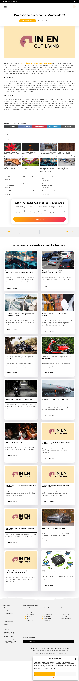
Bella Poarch (30, 607)
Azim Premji (64, 610)
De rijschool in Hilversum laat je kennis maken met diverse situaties (19, 571)
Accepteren (44, 674)
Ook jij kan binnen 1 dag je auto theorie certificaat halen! (56, 443)
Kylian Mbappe (47, 612)
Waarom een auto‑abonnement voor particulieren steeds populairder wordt (47, 169)
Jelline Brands (47, 616)
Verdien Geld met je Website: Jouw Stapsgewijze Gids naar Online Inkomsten (10, 640)
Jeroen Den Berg (31, 610)
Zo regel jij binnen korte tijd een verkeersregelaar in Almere (53, 271)
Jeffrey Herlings (48, 618)
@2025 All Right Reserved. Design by (50, 654)
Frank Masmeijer (48, 614)
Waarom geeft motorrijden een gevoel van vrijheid (20, 357)
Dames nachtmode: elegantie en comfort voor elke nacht (57, 177)
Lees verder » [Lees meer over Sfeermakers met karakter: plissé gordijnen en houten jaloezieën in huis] (45, 187)
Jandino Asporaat (65, 612)
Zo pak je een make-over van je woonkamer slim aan (12, 167)
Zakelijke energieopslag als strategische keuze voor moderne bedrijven (20, 184)
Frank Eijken (30, 618)
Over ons (6, 607)
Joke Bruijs (29, 612)
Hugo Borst (64, 616)
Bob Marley (47, 620)
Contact (6, 624)
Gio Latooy (29, 616)
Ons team (6, 610)
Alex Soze (63, 607)
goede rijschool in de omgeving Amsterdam (36, 63)
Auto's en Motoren (27, 21)
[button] (75, 658)
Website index (8, 618)
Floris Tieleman (30, 614)
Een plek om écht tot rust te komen (30, 167)
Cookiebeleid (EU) (8, 621)
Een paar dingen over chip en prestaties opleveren (19, 528)
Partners (6, 627)
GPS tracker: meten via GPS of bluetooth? (56, 571)
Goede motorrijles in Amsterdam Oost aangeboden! (55, 486)
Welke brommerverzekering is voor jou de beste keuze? (57, 357)
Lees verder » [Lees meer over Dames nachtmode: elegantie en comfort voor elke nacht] (45, 180)
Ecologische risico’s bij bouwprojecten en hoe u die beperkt (11, 154)
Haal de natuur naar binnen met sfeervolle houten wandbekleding (65, 154)
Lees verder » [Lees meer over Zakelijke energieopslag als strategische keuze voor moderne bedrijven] (8, 187)
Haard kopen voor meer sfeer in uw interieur (29, 153)
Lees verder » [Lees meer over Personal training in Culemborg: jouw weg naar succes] (45, 194)
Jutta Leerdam (65, 614)
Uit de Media (7, 629)
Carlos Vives (30, 620)
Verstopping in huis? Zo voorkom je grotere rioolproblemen (65, 168)
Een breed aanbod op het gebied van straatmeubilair (55, 400)
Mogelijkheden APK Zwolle (14, 442)
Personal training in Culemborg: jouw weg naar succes (56, 191)
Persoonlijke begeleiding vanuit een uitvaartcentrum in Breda (20, 191)
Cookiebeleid (55, 678)
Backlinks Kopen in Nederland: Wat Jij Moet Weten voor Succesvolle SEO (9, 634)
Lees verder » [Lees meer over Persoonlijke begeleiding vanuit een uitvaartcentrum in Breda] (8, 194)
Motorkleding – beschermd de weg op (18, 399)
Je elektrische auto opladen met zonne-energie (56, 314)
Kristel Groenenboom (66, 618)
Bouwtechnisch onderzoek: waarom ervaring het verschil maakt (48, 154)
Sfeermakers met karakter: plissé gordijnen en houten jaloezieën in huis (58, 184)
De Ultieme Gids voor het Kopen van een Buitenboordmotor (19, 314)
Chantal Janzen (48, 607)
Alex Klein (46, 610)
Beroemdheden (8, 616)
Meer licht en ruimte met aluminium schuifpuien (19, 177)
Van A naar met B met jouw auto (53, 528)
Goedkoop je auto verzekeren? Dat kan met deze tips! (20, 486)
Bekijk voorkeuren (66, 674)
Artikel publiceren (8, 613)
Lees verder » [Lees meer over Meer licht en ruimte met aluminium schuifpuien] (8, 179)
